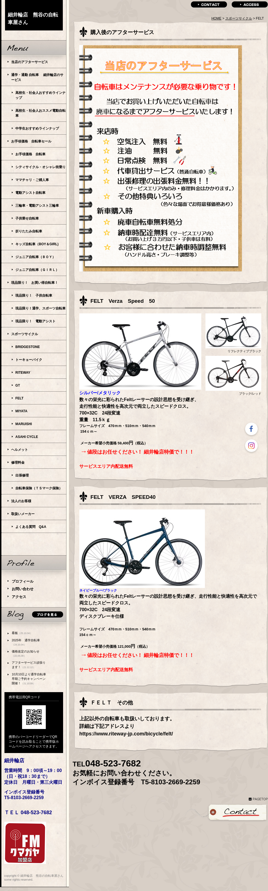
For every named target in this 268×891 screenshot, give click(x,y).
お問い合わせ (23, 589)
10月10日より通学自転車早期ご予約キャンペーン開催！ (29, 679)
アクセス (19, 597)
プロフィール (23, 581)
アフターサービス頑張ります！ (29, 665)
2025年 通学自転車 (26, 642)
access (249, 4)
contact (209, 4)
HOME (216, 18)
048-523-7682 (113, 763)
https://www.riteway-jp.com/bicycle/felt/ (126, 734)
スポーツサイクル (238, 18)
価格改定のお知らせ (25, 653)
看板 (22, 633)
